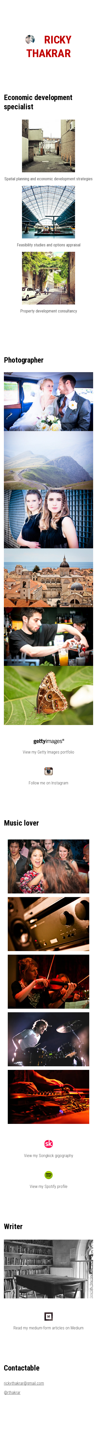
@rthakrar (12, 1392)
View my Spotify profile (49, 1186)
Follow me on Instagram (48, 783)
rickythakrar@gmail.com (24, 1383)
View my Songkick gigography (48, 1155)
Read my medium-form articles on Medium (48, 1328)
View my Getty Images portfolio (48, 752)
